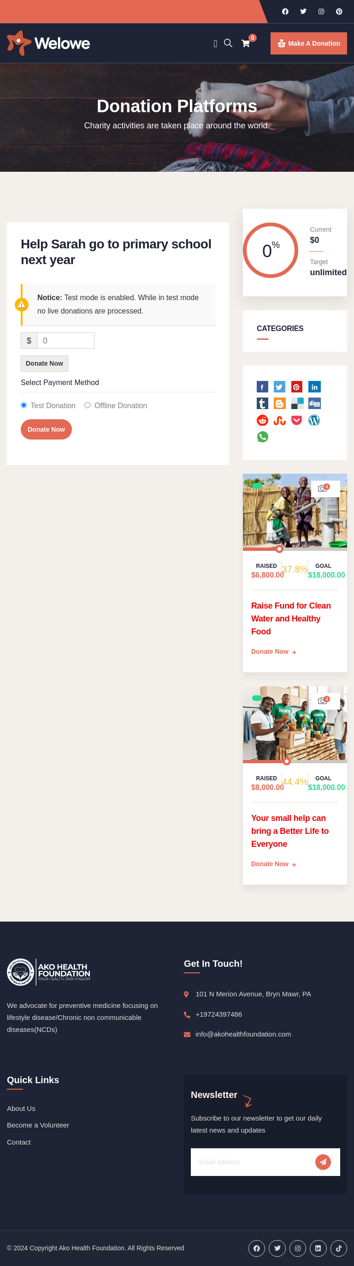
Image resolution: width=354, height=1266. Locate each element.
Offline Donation (120, 406)
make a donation (314, 43)
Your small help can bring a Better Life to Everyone (290, 831)
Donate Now (44, 363)
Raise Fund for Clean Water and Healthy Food (291, 618)
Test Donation (53, 406)
